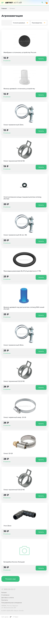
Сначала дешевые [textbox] (19, 23)
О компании (5, 595)
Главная (4, 8)
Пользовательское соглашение (11, 602)
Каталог (4, 592)
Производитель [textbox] (37, 23)
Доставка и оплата (7, 597)
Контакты (4, 600)
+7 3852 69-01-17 (8, 589)
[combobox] (21, 23)
